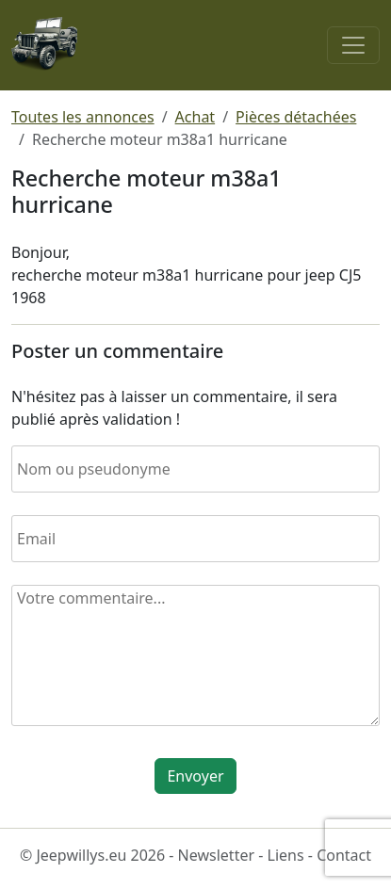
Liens (286, 855)
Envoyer (195, 776)
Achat (195, 116)
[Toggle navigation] (353, 45)
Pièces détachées (296, 116)
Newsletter (216, 855)
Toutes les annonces (83, 116)
